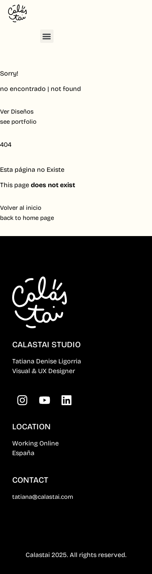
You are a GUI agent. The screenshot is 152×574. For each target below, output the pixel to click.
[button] (47, 36)
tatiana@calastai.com (42, 496)
